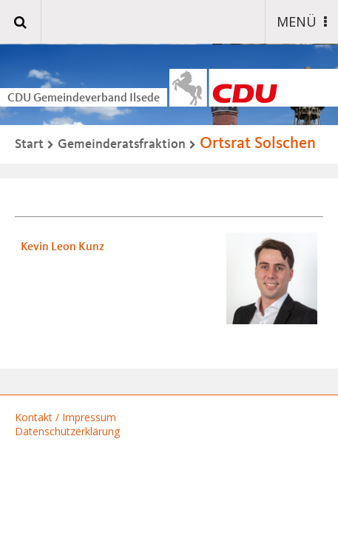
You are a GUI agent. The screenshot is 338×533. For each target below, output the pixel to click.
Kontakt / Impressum (65, 417)
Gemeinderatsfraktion (122, 144)
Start (29, 144)
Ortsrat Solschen (258, 143)
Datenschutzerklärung (67, 431)
